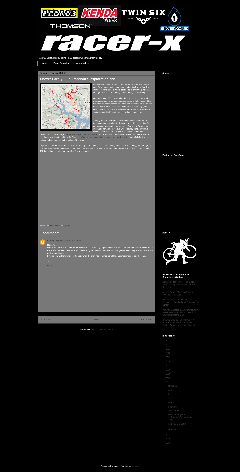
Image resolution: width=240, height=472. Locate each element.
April (170, 398)
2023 (168, 340)
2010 (168, 438)
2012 (168, 382)
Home (44, 63)
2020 (168, 353)
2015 (168, 374)
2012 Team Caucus (177, 424)
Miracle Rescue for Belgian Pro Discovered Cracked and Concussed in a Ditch (180, 302)
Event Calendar (61, 63)
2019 (168, 357)
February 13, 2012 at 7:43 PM (68, 241)
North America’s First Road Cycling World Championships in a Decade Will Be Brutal (180, 284)
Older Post (147, 319)
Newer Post (46, 319)
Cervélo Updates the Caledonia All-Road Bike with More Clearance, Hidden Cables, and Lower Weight (179, 322)
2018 (168, 361)
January (172, 429)
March (171, 402)
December (173, 386)
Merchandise (82, 63)
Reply (49, 265)
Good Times (173, 410)
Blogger (135, 466)
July (170, 390)
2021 (168, 349)
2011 (168, 434)
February (172, 407)
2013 (168, 378)
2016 (168, 370)
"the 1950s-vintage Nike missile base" (81, 134)
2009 (168, 443)
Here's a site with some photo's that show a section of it (102, 137)
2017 (168, 365)
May (170, 394)
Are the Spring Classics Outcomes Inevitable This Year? (178, 293)
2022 (168, 344)
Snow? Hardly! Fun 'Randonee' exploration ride (180, 417)
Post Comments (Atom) (102, 329)
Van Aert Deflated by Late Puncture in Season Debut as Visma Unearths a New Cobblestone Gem (180, 312)
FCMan (50, 241)
